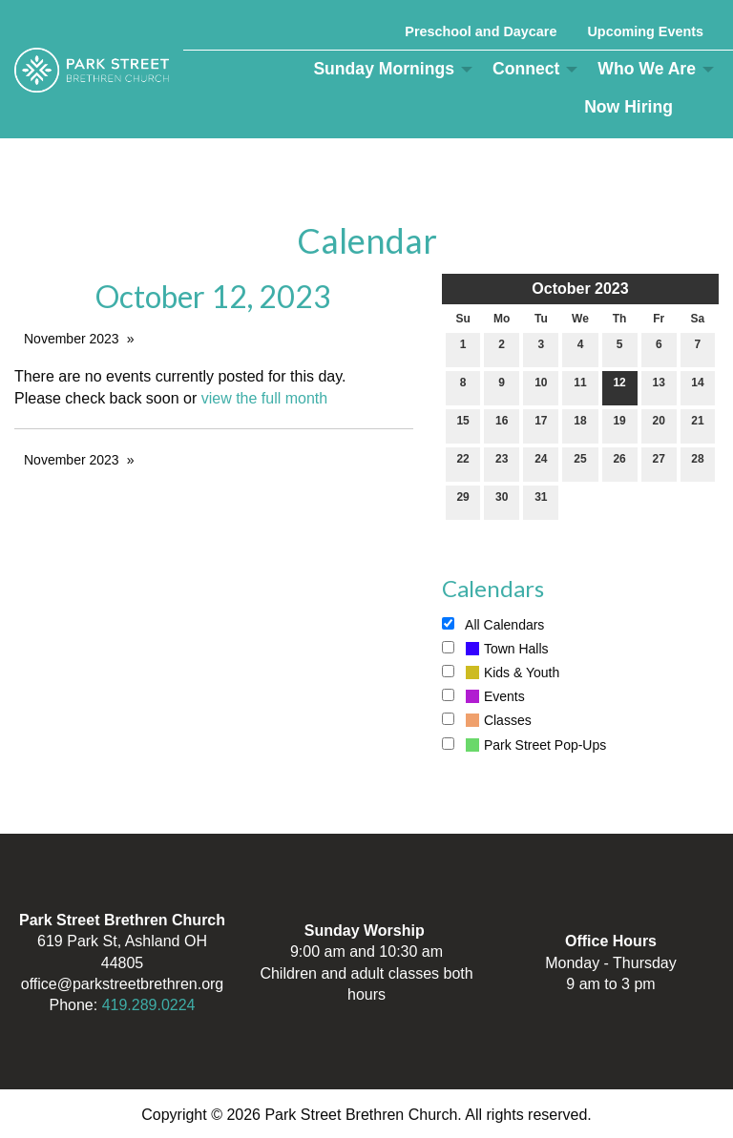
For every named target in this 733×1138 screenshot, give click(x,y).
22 (462, 463)
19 (619, 425)
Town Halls (495, 648)
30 (501, 501)
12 (619, 387)
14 (697, 387)
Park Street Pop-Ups (524, 745)
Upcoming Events (645, 31)
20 (659, 425)
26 (619, 463)
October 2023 (580, 288)
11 (580, 387)
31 (540, 501)
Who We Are (646, 68)
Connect (525, 68)
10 (540, 387)
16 (501, 425)
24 (540, 463)
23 (501, 463)
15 (462, 425)
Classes (487, 720)
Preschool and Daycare (480, 31)
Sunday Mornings (383, 68)
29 (462, 501)
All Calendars (493, 624)
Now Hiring (628, 106)
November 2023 (71, 338)
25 (580, 463)
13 (659, 387)
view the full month (264, 398)
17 (540, 425)
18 (580, 425)
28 (697, 463)
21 (697, 425)
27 (659, 463)
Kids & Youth (500, 672)
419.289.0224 (149, 1005)
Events (483, 696)
